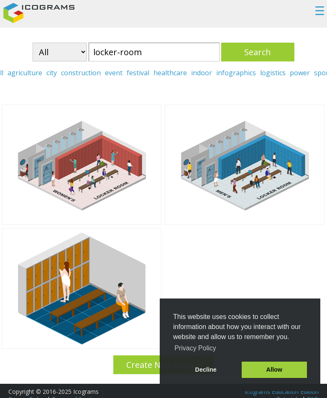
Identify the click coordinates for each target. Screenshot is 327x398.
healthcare (170, 72)
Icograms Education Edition (282, 391)
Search (257, 52)
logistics (273, 72)
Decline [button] (206, 369)
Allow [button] (274, 369)
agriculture (25, 72)
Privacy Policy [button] (195, 348)
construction (81, 72)
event (114, 72)
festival (138, 72)
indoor (201, 72)
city (51, 72)
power (300, 72)
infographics (236, 72)
